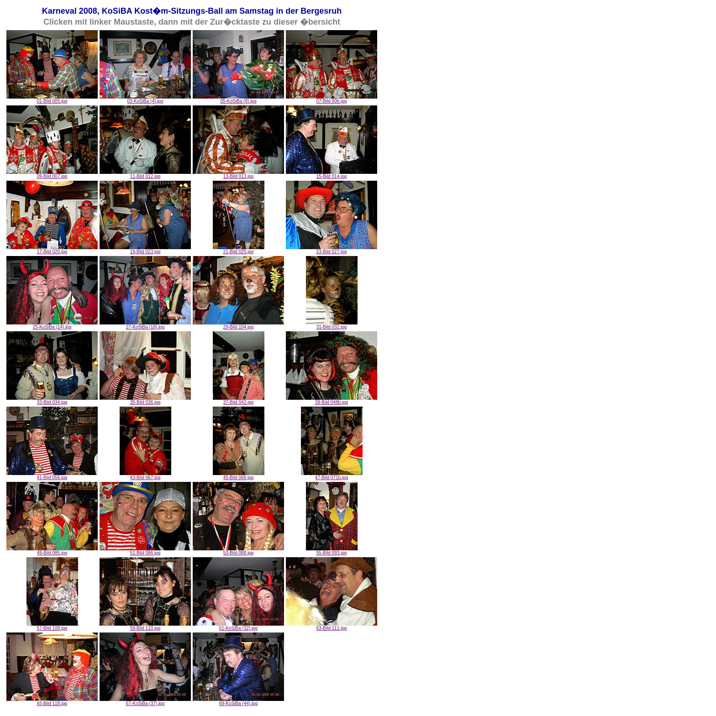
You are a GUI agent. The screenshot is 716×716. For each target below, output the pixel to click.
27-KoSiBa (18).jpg (145, 324)
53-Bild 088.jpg (238, 550)
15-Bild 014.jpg (331, 174)
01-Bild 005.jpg (52, 99)
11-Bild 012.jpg (145, 174)
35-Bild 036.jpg (145, 400)
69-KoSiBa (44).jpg (238, 701)
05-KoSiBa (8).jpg (238, 99)
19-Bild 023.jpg (145, 249)
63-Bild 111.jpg (331, 626)
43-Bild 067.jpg (145, 475)
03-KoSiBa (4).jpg (145, 99)
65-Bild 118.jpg (52, 701)
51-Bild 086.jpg (145, 550)
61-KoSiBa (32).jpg (238, 626)
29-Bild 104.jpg (238, 324)
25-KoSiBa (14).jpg (52, 324)
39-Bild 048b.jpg (331, 400)
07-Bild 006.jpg (331, 99)
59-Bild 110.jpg (145, 626)
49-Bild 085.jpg (52, 550)
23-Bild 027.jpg (331, 249)
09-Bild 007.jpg (52, 174)
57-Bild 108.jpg (52, 626)
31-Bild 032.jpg (332, 324)
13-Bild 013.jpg (238, 174)
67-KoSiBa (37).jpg (145, 701)
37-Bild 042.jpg (238, 400)
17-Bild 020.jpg (52, 249)
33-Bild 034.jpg (52, 400)
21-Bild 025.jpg (238, 249)
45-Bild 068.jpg (238, 475)
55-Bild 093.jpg (332, 550)
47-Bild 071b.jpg (332, 475)
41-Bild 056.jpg (52, 475)
